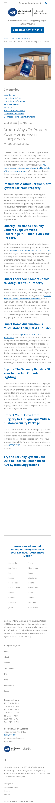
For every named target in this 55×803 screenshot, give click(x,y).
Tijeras (31, 597)
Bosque (11, 573)
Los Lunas (32, 602)
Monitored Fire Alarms (14, 113)
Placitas (11, 593)
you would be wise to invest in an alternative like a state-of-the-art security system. (27, 167)
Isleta (30, 573)
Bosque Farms (14, 588)
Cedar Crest (13, 583)
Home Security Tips (12, 98)
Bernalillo (12, 602)
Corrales (11, 597)
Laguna (11, 578)
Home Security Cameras (14, 110)
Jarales (11, 607)
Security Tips (9, 95)
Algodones (32, 578)
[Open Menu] (5, 3)
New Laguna (33, 568)
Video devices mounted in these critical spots (30, 250)
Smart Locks (9, 107)
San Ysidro (12, 568)
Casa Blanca (33, 607)
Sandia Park (33, 588)
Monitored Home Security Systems (19, 116)
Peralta (31, 583)
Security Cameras (11, 104)
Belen (30, 593)
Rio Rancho (12, 563)
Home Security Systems (14, 101)
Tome (30, 563)
